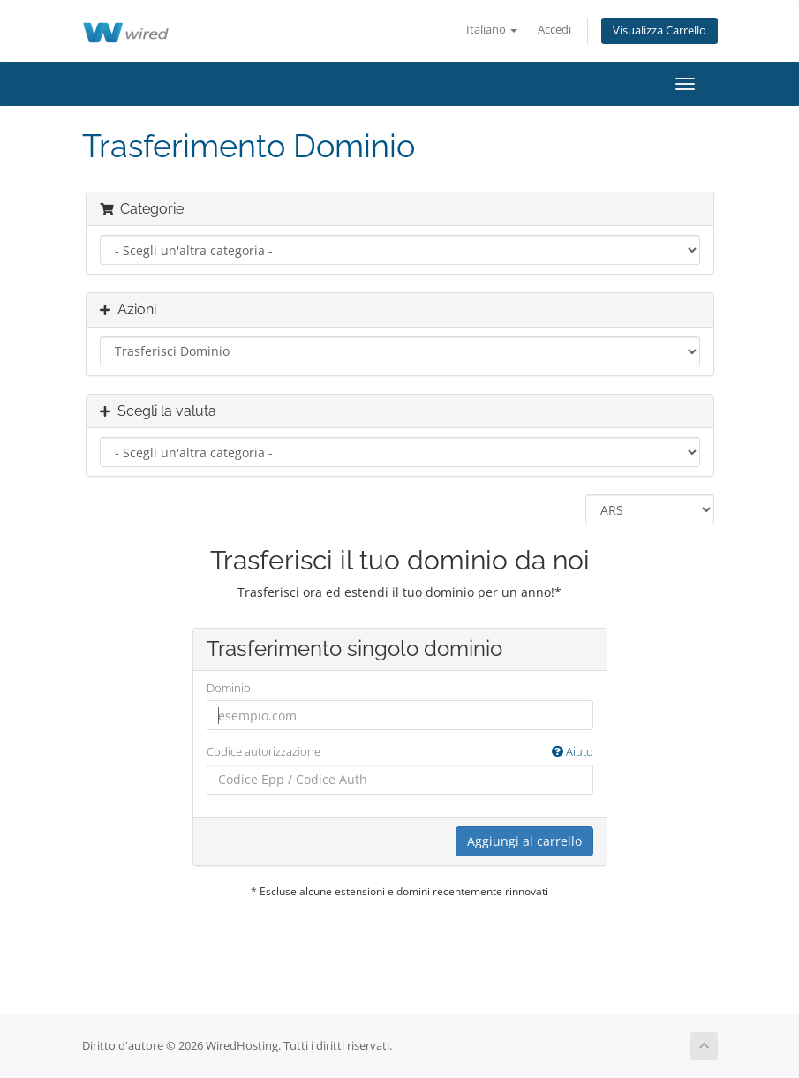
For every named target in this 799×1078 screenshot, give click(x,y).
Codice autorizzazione (400, 751)
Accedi (554, 29)
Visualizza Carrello (659, 30)
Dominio (229, 688)
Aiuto (572, 751)
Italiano (491, 29)
